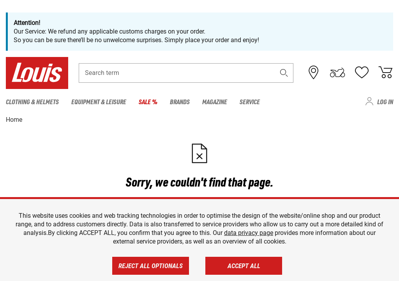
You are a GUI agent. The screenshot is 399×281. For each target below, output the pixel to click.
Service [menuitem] (250, 101)
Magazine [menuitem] (214, 101)
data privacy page (248, 233)
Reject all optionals (150, 266)
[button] (284, 73)
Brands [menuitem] (180, 101)
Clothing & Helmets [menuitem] (32, 101)
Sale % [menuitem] (148, 101)
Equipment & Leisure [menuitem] (98, 101)
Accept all (244, 266)
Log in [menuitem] (385, 101)
